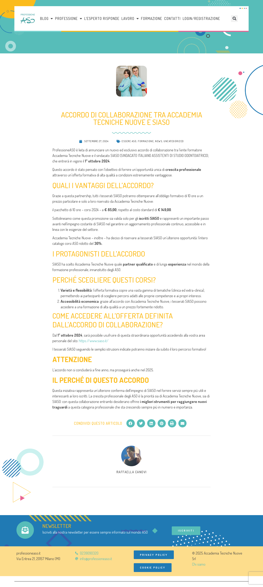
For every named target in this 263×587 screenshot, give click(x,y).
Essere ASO (129, 141)
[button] (234, 18)
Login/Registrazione (201, 18)
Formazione (151, 18)
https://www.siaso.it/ (93, 340)
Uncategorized (174, 141)
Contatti (172, 18)
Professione (68, 18)
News (158, 141)
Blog (46, 18)
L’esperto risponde (101, 18)
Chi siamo (198, 564)
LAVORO (130, 18)
